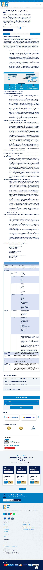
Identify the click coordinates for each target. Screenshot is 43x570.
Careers (5, 527)
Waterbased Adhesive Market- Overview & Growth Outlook (34, 469)
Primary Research (26, 524)
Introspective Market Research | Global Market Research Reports (11, 7)
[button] (4, 417)
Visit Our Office (37, 1)
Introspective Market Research (13, 567)
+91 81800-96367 (6, 542)
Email (11, 445)
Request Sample (10, 482)
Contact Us (5, 531)
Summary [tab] (6, 33)
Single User (22, 401)
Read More (5, 482)
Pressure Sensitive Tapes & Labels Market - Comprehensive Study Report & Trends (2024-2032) (21, 470)
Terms (4, 536)
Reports (22, 7)
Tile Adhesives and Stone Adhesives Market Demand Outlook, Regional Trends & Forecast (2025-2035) (8, 470)
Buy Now (21, 407)
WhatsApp (16, 445)
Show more (22, 488)
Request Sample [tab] (35, 33)
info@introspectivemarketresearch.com (28, 1)
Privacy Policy (6, 532)
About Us (5, 524)
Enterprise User (22, 404)
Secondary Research (26, 526)
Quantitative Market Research (28, 527)
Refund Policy (6, 534)
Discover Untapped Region (7, 30)
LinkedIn (7, 445)
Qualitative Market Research (28, 529)
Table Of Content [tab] (15, 33)
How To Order (6, 529)
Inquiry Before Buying (9, 448)
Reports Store (6, 526)
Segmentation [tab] (25, 33)
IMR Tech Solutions (34, 567)
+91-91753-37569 (17, 1)
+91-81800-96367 (11, 1)
